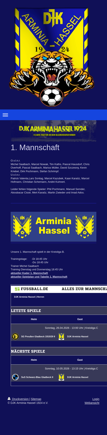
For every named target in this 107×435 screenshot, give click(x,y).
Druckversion (18, 399)
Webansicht (92, 402)
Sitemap (36, 399)
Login (95, 399)
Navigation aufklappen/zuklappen (53, 114)
